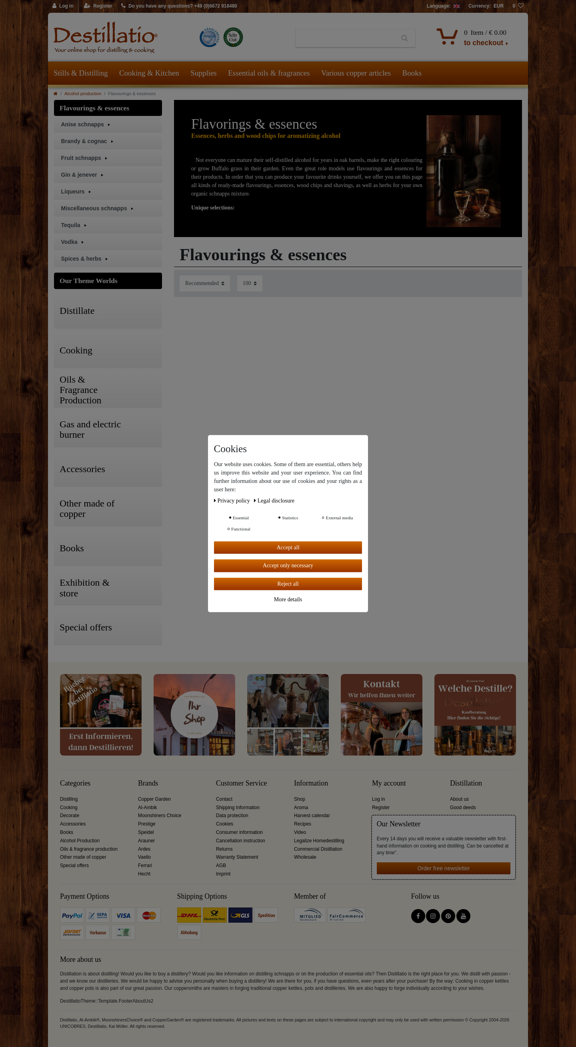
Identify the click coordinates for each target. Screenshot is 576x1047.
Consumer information (239, 832)
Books (412, 73)
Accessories (73, 824)
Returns (224, 849)
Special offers (74, 865)
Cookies (224, 824)
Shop (299, 799)
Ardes (144, 849)
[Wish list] (518, 6)
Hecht (144, 874)
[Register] (98, 6)
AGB (221, 865)
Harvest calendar (312, 815)
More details (288, 599)
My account (389, 783)
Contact (224, 799)
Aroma (301, 807)
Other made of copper (83, 857)
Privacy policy (232, 501)
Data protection (232, 815)
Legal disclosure (274, 501)
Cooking (69, 807)
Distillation (466, 783)
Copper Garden (154, 799)
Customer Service (241, 783)
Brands (148, 783)
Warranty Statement (237, 857)
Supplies (203, 73)
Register (381, 807)
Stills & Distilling (81, 73)
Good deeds (463, 807)
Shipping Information (238, 807)
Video (300, 832)
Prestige (147, 824)
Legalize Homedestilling (319, 841)
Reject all (287, 584)
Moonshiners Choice (159, 815)
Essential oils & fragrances (269, 73)
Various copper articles (356, 73)
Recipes (302, 824)
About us (459, 799)
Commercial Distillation (318, 849)
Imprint (223, 874)
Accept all (287, 547)
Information (311, 783)
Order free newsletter (443, 868)
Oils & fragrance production (89, 849)
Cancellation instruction (240, 841)
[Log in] (63, 6)
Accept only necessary (288, 565)
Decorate (69, 815)
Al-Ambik (147, 807)
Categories (75, 783)
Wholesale (305, 857)
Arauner (146, 841)
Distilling (69, 799)
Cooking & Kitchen (149, 73)
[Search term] (345, 38)
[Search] (404, 38)
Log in (378, 799)
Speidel (146, 832)
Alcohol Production (80, 841)
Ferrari (145, 865)
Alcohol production (82, 93)
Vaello (144, 857)
